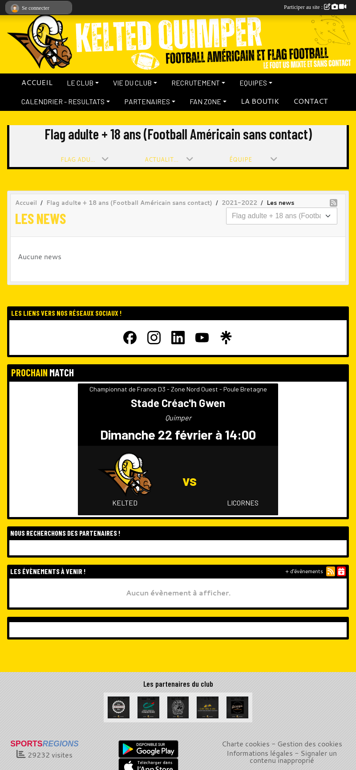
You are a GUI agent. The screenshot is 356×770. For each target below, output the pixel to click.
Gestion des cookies (309, 744)
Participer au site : (315, 7)
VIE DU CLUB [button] (132, 82)
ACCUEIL (37, 82)
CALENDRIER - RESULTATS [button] (63, 101)
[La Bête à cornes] (178, 706)
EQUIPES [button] (253, 82)
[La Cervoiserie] (118, 706)
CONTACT (310, 101)
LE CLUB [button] (80, 82)
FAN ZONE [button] (205, 101)
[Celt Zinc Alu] (207, 706)
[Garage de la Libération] (237, 706)
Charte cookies (246, 744)
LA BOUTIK (260, 101)
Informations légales (260, 753)
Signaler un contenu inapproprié (293, 756)
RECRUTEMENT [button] (195, 82)
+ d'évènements (304, 571)
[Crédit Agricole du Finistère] (148, 706)
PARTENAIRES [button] (147, 101)
